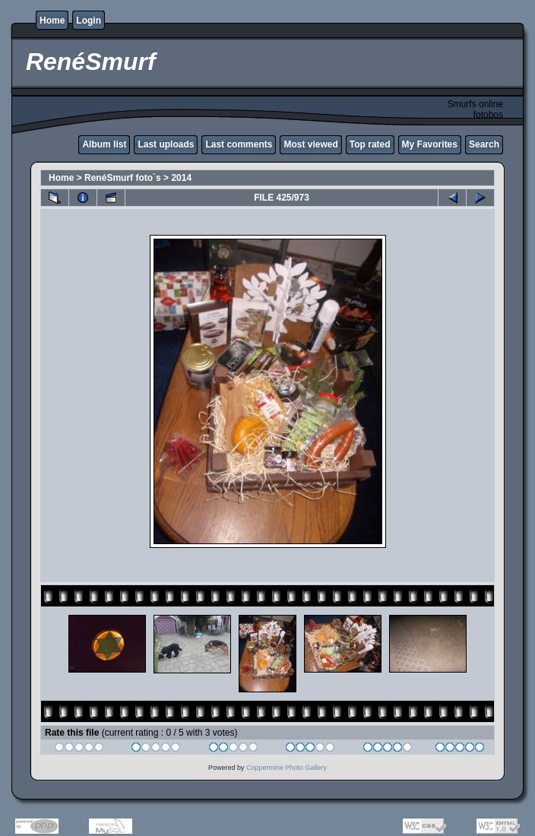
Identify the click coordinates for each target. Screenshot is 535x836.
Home (52, 20)
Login (88, 20)
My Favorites (429, 144)
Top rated (370, 144)
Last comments (238, 144)
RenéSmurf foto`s (122, 178)
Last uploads (166, 144)
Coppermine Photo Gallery (286, 767)
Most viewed (310, 144)
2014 (181, 178)
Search (484, 144)
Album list (104, 144)
